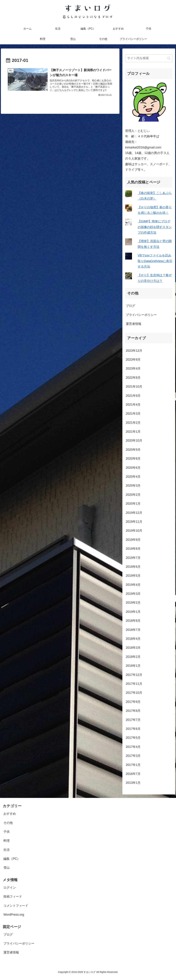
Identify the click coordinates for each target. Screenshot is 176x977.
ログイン (9, 887)
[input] (148, 58)
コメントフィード (15, 905)
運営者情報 (133, 324)
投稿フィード (12, 896)
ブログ (130, 306)
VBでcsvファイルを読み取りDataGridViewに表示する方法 (155, 261)
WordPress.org (13, 914)
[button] (169, 58)
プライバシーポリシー (141, 315)
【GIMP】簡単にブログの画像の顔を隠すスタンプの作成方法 (155, 227)
